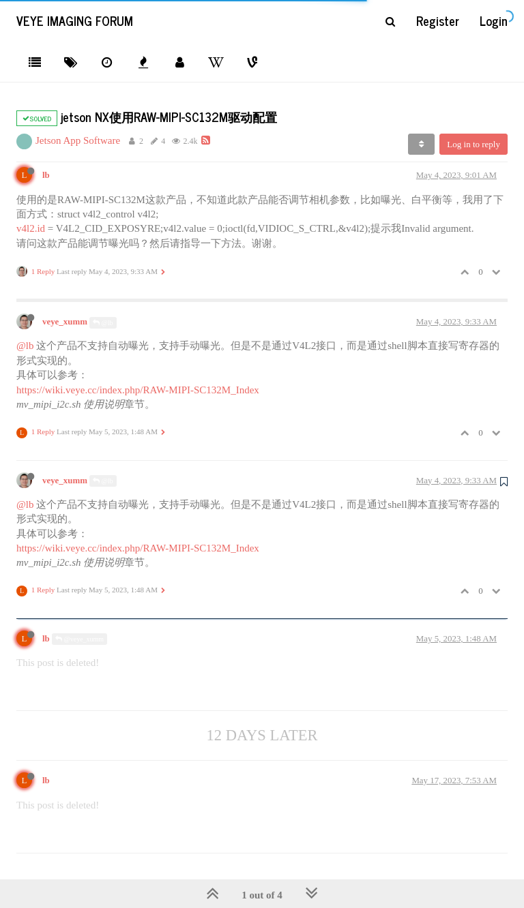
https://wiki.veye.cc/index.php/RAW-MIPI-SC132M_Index (137, 389)
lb (46, 175)
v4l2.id (30, 228)
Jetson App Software (77, 140)
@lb (103, 323)
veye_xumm (64, 322)
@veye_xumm (79, 639)
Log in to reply (473, 144)
